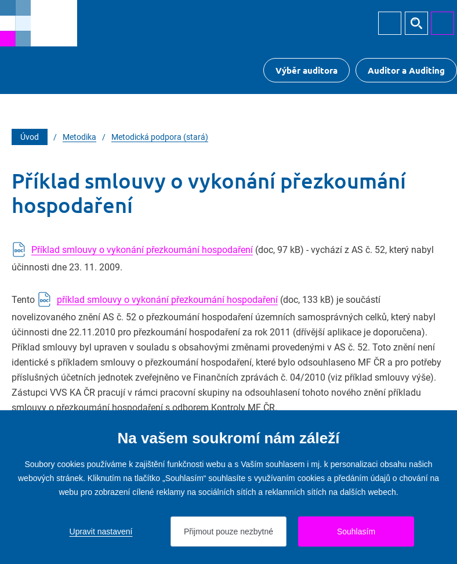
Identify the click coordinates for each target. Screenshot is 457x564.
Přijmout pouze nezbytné (228, 531)
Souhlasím (356, 531)
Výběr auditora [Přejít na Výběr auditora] (306, 70)
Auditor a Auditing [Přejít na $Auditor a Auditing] (406, 70)
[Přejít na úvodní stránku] (38, 23)
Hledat (416, 23)
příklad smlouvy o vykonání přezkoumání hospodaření (167, 299)
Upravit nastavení (101, 531)
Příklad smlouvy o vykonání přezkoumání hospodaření (142, 249)
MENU (442, 23)
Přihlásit (389, 23)
